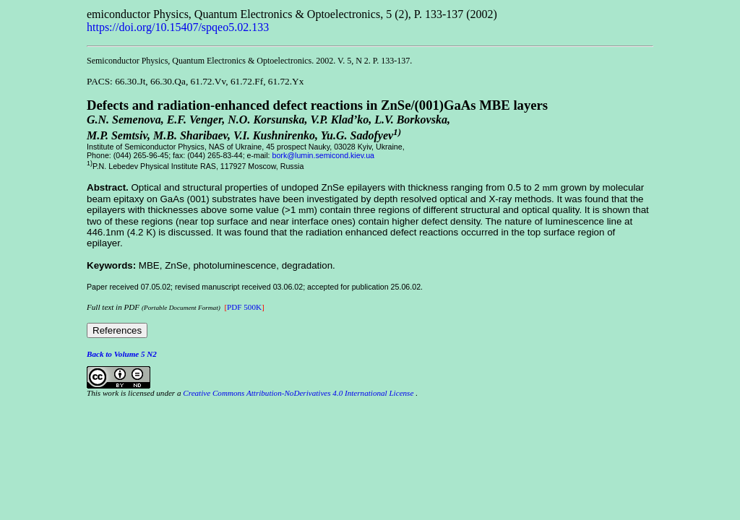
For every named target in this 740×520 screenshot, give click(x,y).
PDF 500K (244, 307)
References (117, 330)
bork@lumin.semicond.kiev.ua (323, 155)
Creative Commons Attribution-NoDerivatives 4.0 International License (298, 393)
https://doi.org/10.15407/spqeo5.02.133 (178, 27)
